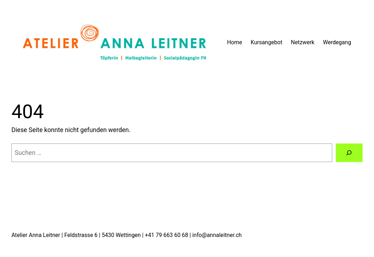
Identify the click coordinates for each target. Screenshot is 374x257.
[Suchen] (349, 152)
